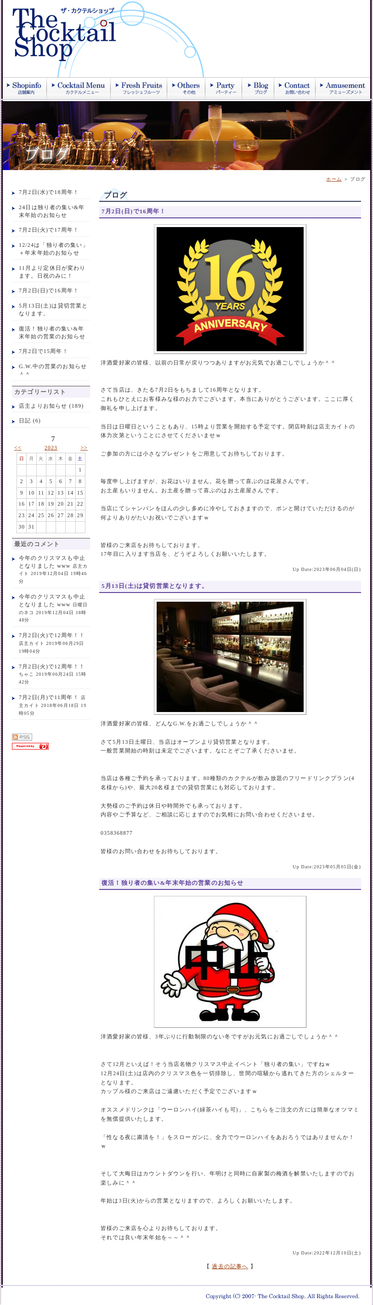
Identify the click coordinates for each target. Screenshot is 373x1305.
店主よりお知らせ (43, 406)
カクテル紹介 (79, 88)
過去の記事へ (230, 1267)
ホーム (334, 179)
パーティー (223, 88)
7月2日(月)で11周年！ (49, 697)
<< (18, 447)
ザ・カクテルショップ (113, 38)
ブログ (258, 88)
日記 (25, 420)
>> (84, 447)
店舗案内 (25, 88)
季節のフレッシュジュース (139, 88)
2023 (51, 448)
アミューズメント (343, 88)
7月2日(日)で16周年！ (49, 290)
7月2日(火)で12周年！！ (52, 635)
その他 (186, 88)
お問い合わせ (295, 88)
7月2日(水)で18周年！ (49, 192)
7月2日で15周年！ (43, 351)
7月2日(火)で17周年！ (49, 230)
